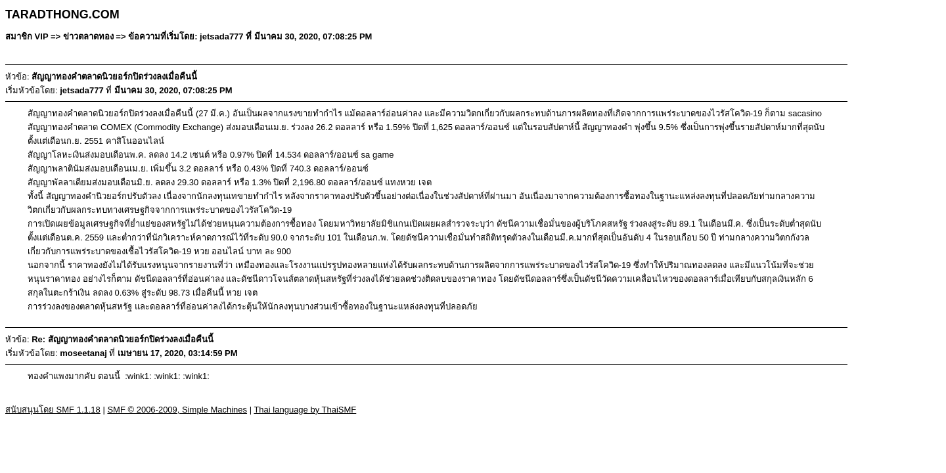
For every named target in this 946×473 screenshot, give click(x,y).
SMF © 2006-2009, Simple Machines (177, 410)
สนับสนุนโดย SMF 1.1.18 (53, 410)
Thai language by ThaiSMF (305, 410)
